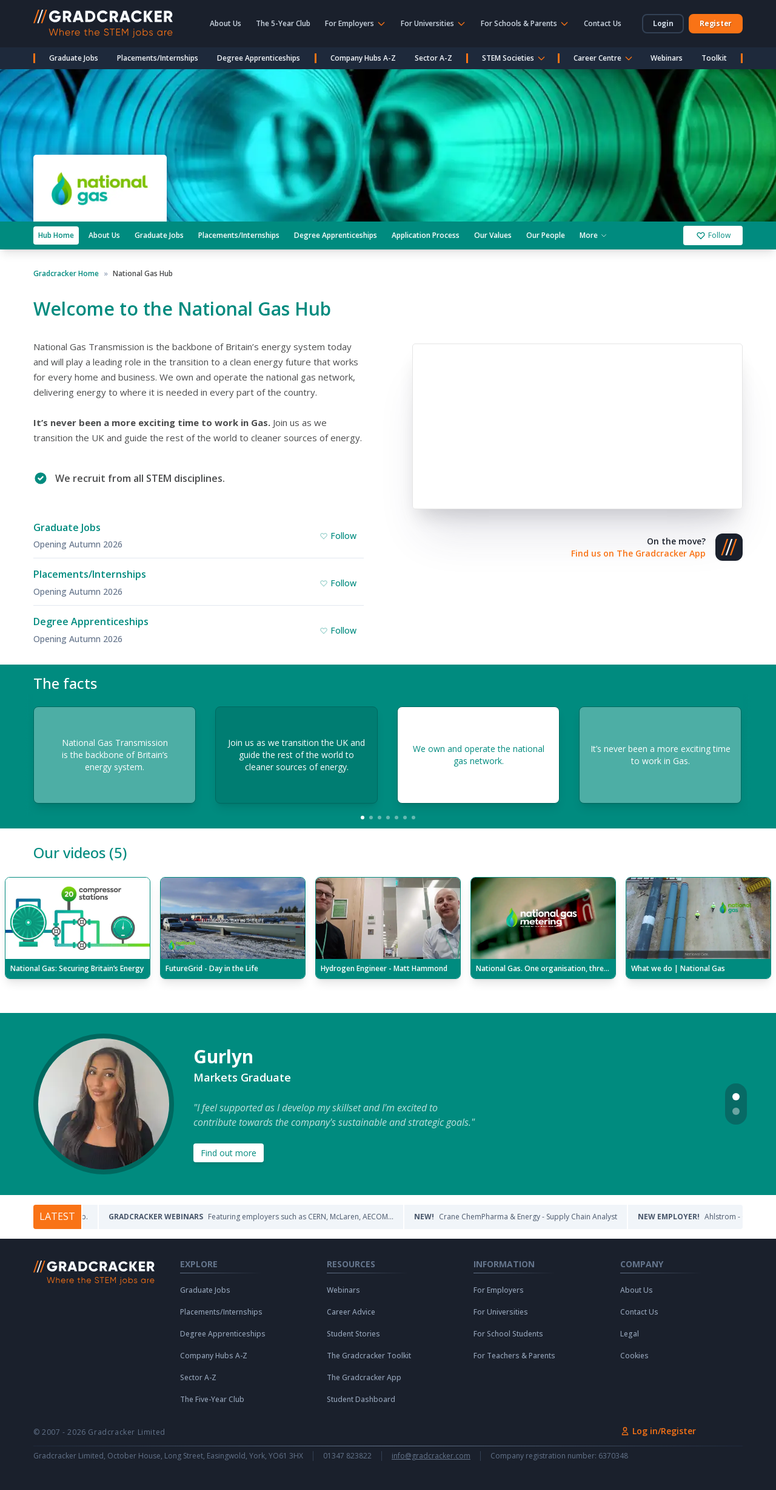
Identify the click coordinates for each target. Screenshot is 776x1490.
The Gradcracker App (364, 1378)
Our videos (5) (80, 852)
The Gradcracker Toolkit (369, 1356)
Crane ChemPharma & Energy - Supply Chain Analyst (532, 1216)
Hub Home (56, 235)
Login (663, 23)
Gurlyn (223, 1057)
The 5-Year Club (283, 23)
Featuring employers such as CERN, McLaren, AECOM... (267, 1216)
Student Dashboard (361, 1399)
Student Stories (353, 1334)
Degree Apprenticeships (258, 58)
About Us (225, 23)
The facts (65, 683)
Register (716, 23)
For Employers (498, 1290)
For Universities (500, 1312)
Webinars (667, 58)
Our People (545, 235)
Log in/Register (658, 1431)
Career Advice (351, 1312)
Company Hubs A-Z (363, 58)
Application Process (426, 235)
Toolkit (714, 58)
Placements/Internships (157, 58)
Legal (629, 1334)
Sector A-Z (433, 58)
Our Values (493, 235)
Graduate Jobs (73, 58)
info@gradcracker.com (431, 1456)
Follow (713, 235)
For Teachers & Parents (514, 1356)
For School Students (508, 1334)
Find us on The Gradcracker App (638, 553)
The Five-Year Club (212, 1399)
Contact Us (602, 23)
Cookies (634, 1356)
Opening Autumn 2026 (77, 544)
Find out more (228, 1153)
